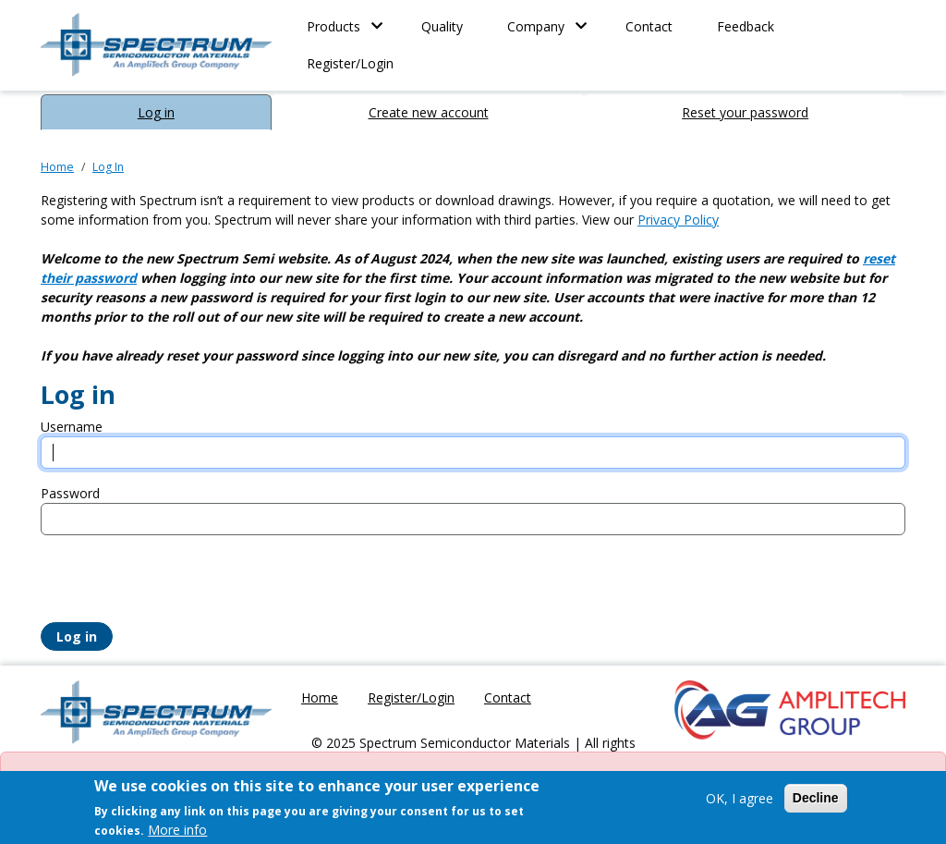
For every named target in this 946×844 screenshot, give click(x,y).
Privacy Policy (678, 219)
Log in (156, 112)
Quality (442, 26)
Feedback (745, 26)
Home (57, 167)
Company (535, 26)
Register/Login (350, 63)
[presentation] (181, 586)
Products (333, 26)
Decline (816, 797)
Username (72, 426)
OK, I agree (739, 798)
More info (177, 829)
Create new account (429, 112)
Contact (649, 26)
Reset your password (745, 112)
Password (70, 493)
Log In (108, 167)
